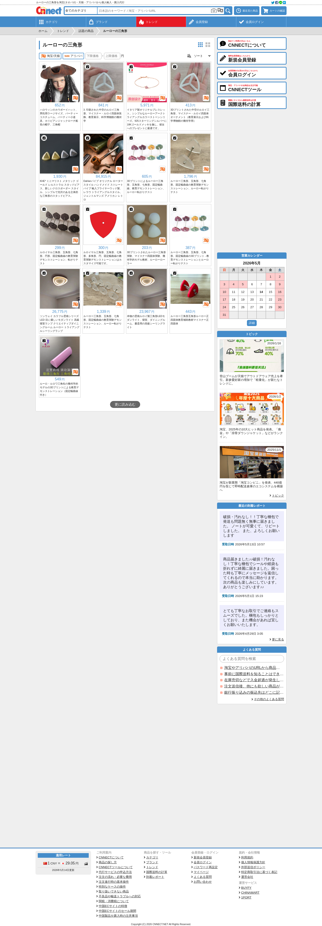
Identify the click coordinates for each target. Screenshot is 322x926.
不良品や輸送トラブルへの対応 (120, 896)
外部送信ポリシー (253, 867)
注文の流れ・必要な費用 (115, 877)
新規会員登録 (203, 857)
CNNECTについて (111, 857)
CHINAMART (250, 892)
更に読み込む (125, 404)
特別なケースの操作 (112, 886)
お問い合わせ (203, 881)
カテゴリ (152, 857)
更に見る (278, 639)
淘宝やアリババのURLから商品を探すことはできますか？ (254, 668)
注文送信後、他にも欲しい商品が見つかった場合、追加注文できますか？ (254, 686)
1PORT (246, 897)
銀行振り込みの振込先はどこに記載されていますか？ (254, 692)
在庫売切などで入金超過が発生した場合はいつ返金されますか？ (254, 680)
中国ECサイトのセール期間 (117, 911)
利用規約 (247, 857)
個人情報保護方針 (253, 862)
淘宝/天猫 (50, 56)
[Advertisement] (125, 446)
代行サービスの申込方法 (115, 872)
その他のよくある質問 (269, 699)
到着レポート (155, 877)
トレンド (152, 867)
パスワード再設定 (206, 867)
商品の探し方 (108, 862)
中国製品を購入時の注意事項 (118, 915)
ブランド (152, 862)
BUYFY (246, 887)
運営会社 (247, 877)
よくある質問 (203, 877)
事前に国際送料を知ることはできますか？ (254, 674)
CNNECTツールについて (116, 867)
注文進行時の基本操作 (114, 881)
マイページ (201, 872)
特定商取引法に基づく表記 (259, 872)
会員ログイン (203, 862)
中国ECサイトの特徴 (113, 906)
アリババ (73, 56)
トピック (278, 495)
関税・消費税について (114, 901)
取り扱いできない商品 (114, 891)
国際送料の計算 (156, 872)
